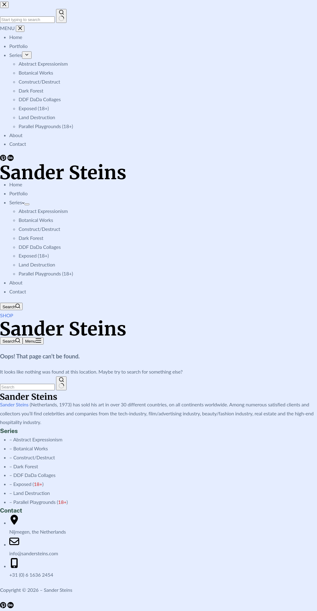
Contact (17, 291)
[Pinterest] (3, 606)
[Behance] (10, 606)
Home (15, 184)
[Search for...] (27, 387)
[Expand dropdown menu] (26, 204)
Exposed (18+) (34, 255)
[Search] (11, 306)
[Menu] (33, 340)
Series (16, 202)
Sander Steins (14, 404)
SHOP (6, 315)
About (16, 282)
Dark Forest (31, 238)
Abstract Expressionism (43, 211)
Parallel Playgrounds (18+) (46, 273)
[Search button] (61, 383)
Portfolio (18, 193)
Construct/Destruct (39, 229)
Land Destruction (37, 264)
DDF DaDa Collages (40, 247)
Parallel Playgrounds (34, 502)
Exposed (22, 484)
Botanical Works (36, 220)
